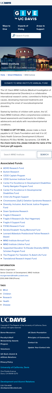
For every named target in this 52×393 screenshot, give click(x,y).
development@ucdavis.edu (11, 388)
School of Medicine (15, 75)
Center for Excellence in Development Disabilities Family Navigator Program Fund (27, 184)
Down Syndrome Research (15, 211)
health (6, 301)
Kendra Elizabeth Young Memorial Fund (21, 229)
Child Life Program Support (16, 196)
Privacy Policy (7, 362)
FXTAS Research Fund (13, 226)
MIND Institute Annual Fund (16, 240)
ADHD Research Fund (13, 168)
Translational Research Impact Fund (20, 258)
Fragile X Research (12, 215)
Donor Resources (8, 332)
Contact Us (33, 342)
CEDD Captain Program (14, 175)
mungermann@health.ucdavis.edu (14, 275)
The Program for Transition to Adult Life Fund (24, 254)
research (7, 297)
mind (5, 290)
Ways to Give (6, 27)
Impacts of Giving (23, 27)
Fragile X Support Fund (14, 222)
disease (6, 304)
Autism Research (11, 171)
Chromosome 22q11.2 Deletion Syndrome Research (27, 200)
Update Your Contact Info (39, 347)
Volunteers (5, 349)
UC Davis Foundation (37, 332)
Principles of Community (38, 337)
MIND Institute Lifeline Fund (16, 244)
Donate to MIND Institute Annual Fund (26, 83)
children (7, 293)
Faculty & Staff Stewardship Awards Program (9, 340)
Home (3, 75)
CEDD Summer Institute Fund (17, 179)
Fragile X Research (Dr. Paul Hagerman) (21, 218)
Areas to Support (41, 27)
